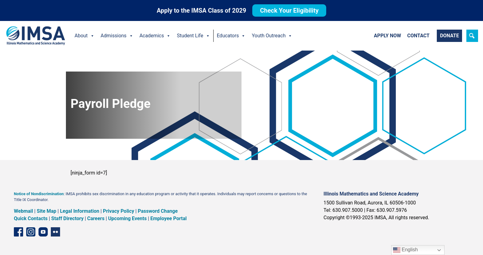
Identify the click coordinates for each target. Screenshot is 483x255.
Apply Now (387, 36)
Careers (95, 218)
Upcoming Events (127, 218)
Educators (231, 36)
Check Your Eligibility (289, 10)
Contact (418, 36)
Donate (449, 36)
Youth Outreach (272, 36)
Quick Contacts (31, 218)
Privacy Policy (118, 211)
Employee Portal (168, 218)
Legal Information (79, 211)
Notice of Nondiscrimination (39, 193)
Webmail (23, 211)
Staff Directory (67, 218)
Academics (155, 36)
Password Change (157, 211)
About (85, 36)
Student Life (193, 36)
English (405, 250)
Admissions (117, 36)
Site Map (46, 211)
